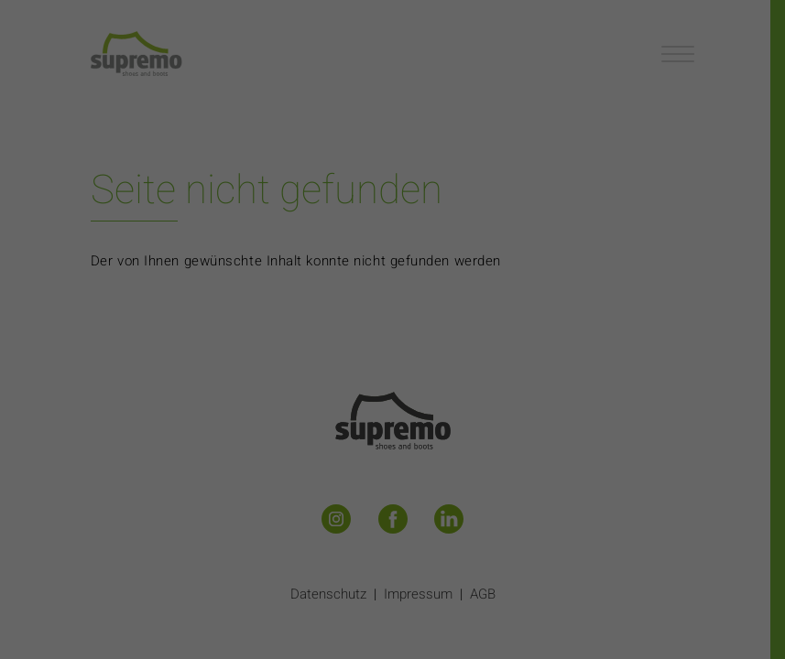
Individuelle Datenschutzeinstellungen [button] (392, 536)
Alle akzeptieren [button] (392, 443)
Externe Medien (562, 377)
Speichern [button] (393, 496)
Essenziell (196, 377)
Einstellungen (193, 334)
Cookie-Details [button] (311, 560)
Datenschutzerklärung (276, 315)
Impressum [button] (481, 560)
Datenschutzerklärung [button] (401, 560)
